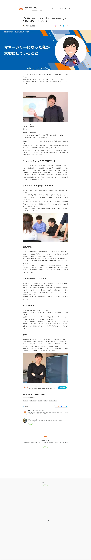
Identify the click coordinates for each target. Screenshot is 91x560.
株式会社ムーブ (31, 8)
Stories (66, 8)
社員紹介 (40, 400)
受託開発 (45, 400)
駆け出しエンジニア (53, 400)
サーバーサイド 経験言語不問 (29, 397)
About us (57, 8)
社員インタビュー (33, 400)
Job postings (72, 8)
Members (62, 8)
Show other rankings (45, 522)
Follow (28, 10)
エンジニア (26, 400)
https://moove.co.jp (35, 10)
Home (53, 8)
